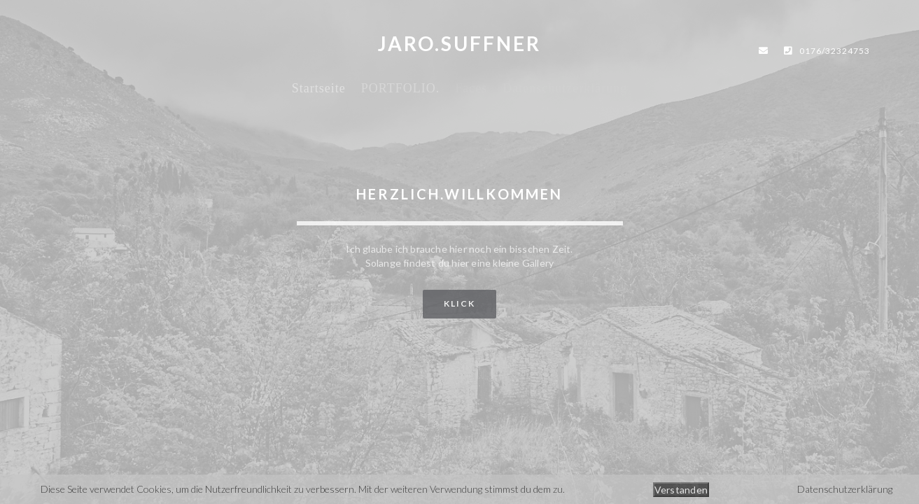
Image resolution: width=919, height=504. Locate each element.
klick (459, 303)
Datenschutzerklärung (844, 489)
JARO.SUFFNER (459, 43)
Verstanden (681, 490)
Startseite (319, 88)
